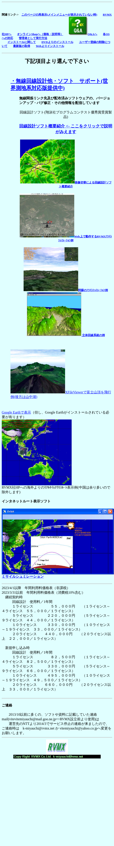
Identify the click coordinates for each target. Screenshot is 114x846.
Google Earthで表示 (16, 412)
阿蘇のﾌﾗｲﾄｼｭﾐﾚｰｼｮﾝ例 (66, 290)
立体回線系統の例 (66, 335)
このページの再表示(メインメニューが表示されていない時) (59, 14)
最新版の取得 (21, 46)
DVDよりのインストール (57, 42)
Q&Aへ (83, 34)
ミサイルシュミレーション (23, 576)
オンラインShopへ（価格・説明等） (40, 34)
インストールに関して (21, 42)
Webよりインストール (50, 46)
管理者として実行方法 (33, 38)
